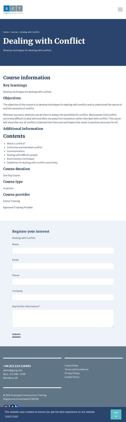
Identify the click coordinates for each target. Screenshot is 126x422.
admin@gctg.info (12, 370)
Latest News (71, 365)
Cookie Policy (72, 376)
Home (6, 32)
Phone (15, 275)
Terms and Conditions (77, 369)
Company (17, 290)
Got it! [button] (116, 414)
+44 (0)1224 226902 (17, 366)
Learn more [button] (11, 416)
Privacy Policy (72, 373)
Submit (16, 334)
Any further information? (26, 306)
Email (15, 259)
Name (15, 244)
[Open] (120, 9)
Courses (14, 32)
